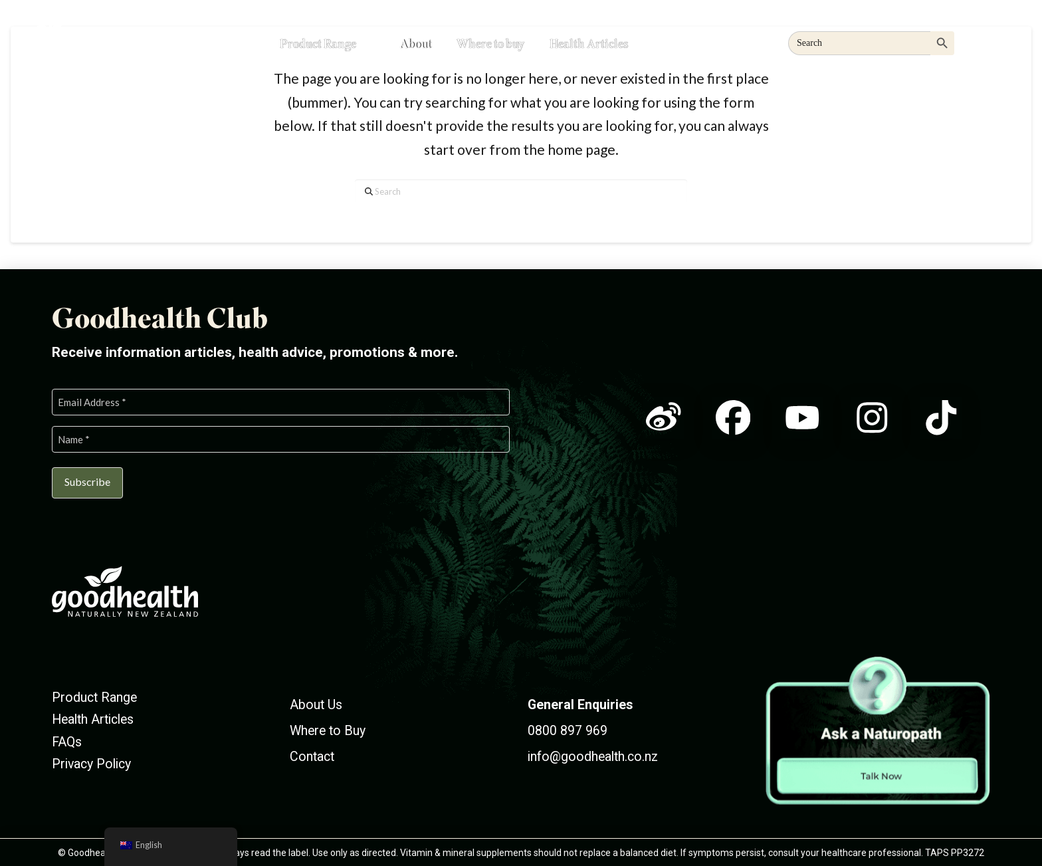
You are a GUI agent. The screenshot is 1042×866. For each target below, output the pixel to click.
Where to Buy (327, 728)
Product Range (94, 695)
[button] (991, 41)
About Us (316, 702)
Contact (312, 755)
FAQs (67, 740)
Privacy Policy (91, 762)
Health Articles (93, 718)
